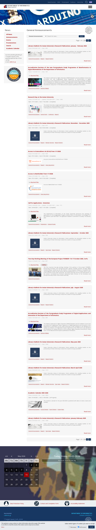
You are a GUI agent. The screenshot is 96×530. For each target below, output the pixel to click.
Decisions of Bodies (45, 88)
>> (89, 40)
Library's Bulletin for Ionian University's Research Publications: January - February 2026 (57, 46)
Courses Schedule (44, 409)
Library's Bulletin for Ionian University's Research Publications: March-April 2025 (55, 368)
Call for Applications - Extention (39, 203)
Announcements (11, 37)
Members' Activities (50, 142)
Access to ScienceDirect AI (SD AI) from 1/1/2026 (44, 151)
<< (6, 456)
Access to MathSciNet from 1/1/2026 (40, 174)
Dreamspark (65, 2)
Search (8, 46)
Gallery (44, 265)
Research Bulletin (49, 59)
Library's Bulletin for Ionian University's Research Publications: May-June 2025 (54, 342)
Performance (82, 527)
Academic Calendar (12, 48)
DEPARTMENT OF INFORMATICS (81, 513)
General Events (44, 114)
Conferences (51, 114)
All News (9, 34)
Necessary (73, 527)
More (2, 527)
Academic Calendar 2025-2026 (38, 393)
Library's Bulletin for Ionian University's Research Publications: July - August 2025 (55, 287)
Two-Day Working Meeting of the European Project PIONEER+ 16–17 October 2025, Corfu (58, 259)
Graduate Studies (51, 224)
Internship (80, 2)
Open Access (48, 250)
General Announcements (33, 59)
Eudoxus (72, 2)
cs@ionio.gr (12, 62)
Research (42, 59)
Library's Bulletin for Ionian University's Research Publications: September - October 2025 (58, 233)
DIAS (58, 2)
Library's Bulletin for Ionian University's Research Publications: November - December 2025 (59, 123)
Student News (61, 409)
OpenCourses (52, 2)
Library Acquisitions (50, 165)
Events (8, 40)
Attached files (34, 76)
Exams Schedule (52, 409)
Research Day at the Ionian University (41, 97)
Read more (87, 61)
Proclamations (44, 224)
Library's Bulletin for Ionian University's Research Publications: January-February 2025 (57, 418)
